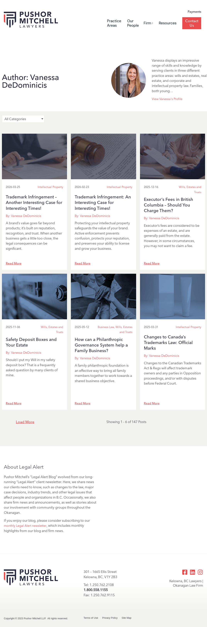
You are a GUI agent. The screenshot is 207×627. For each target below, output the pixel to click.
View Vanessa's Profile (167, 99)
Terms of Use (91, 617)
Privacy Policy (110, 617)
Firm (148, 23)
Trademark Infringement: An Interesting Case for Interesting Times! (103, 202)
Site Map (126, 617)
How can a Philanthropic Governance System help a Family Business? (101, 345)
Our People (133, 23)
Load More (25, 422)
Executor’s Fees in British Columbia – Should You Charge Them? (168, 205)
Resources (167, 23)
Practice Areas (114, 23)
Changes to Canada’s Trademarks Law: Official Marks (168, 342)
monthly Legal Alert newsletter (25, 526)
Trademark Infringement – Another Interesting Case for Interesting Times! (34, 202)
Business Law (106, 327)
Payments (194, 12)
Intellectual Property (50, 187)
